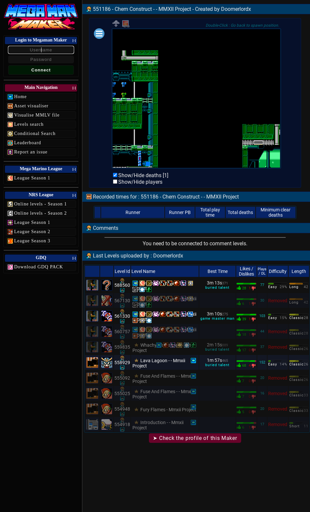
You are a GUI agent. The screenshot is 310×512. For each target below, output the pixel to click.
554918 (122, 424)
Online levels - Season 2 (40, 213)
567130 (122, 300)
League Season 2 (32, 231)
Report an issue (30, 151)
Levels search (29, 124)
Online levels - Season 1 (40, 204)
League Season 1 (32, 177)
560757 (122, 331)
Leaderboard (27, 142)
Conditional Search (35, 133)
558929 (122, 362)
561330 (122, 316)
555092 (122, 378)
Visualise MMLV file (37, 115)
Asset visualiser (31, 105)
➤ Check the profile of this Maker (195, 438)
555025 (122, 393)
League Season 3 (32, 240)
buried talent (217, 287)
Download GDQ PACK (38, 266)
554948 (122, 409)
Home (20, 96)
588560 (122, 285)
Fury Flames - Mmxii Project (168, 409)
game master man (217, 318)
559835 (122, 347)
